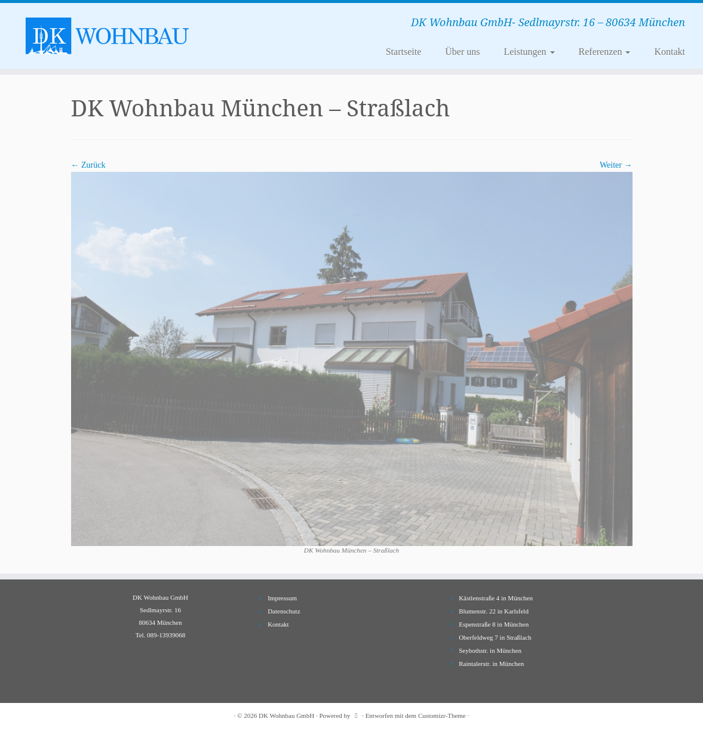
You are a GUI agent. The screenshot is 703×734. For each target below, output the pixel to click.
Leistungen (529, 52)
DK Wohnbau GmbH (286, 715)
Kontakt (669, 52)
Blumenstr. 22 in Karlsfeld (494, 611)
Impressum (282, 598)
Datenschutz (284, 611)
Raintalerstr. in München (491, 663)
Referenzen (605, 52)
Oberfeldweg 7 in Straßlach (495, 637)
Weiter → (616, 165)
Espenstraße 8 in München (494, 624)
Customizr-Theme (442, 715)
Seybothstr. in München (490, 650)
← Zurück (88, 165)
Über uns (462, 52)
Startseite (404, 52)
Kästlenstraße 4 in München (496, 598)
